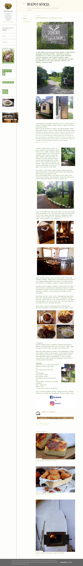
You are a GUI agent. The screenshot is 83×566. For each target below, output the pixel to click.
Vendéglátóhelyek (26, 21)
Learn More (63, 562)
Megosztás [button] (25, 15)
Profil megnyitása (8, 21)
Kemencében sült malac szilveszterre (50, 553)
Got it (70, 562)
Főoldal (30, 10)
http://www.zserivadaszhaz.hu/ (43, 142)
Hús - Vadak (25, 20)
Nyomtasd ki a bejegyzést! (49, 412)
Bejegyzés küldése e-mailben (45, 423)
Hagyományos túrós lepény (46, 460)
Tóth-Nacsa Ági (8, 11)
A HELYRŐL (38, 65)
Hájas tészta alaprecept (45, 494)
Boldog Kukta (38, 4)
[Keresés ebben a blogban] (6, 28)
